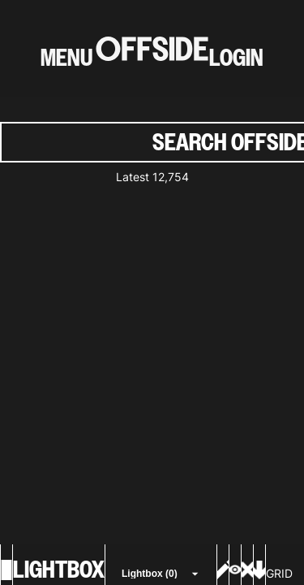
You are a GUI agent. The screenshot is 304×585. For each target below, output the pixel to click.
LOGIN (236, 58)
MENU (66, 58)
